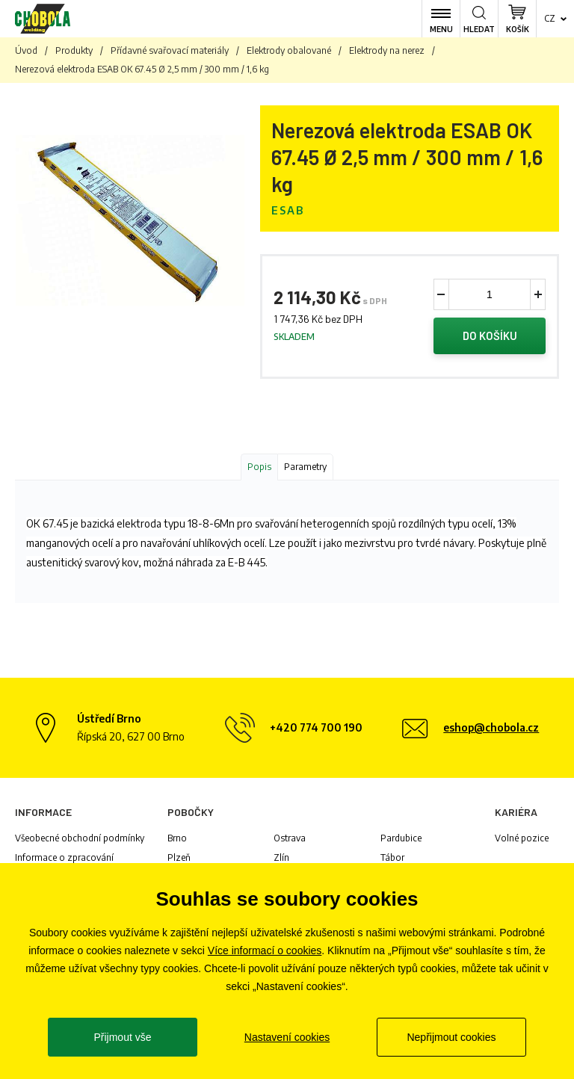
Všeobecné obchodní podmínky (79, 840)
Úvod (26, 50)
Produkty (74, 50)
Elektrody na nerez (387, 50)
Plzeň (179, 859)
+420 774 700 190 (316, 729)
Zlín (281, 859)
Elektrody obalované (289, 50)
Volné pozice (522, 840)
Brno (177, 840)
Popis (259, 468)
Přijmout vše (122, 1037)
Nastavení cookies (287, 1037)
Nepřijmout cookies (451, 1037)
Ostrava (290, 840)
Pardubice (401, 840)
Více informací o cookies (265, 950)
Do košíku (489, 337)
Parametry (305, 468)
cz (549, 18)
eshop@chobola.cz (491, 729)
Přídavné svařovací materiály (170, 50)
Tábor (392, 859)
